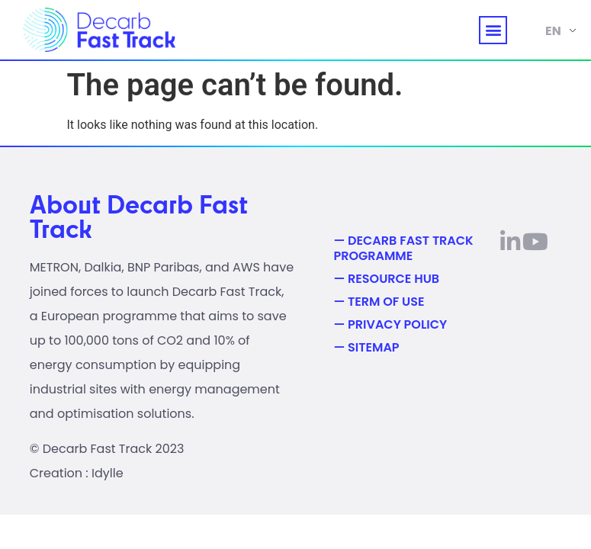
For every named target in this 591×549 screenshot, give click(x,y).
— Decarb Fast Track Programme (403, 248)
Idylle (108, 473)
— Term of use (378, 302)
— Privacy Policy (390, 324)
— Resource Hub (386, 279)
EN (553, 31)
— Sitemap (366, 347)
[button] (493, 30)
